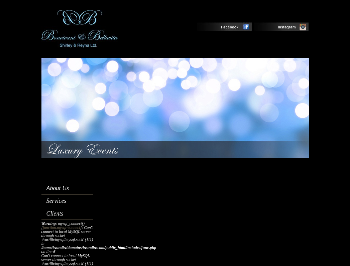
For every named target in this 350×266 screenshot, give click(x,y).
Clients (55, 213)
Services (56, 200)
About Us (57, 188)
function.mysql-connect (61, 227)
